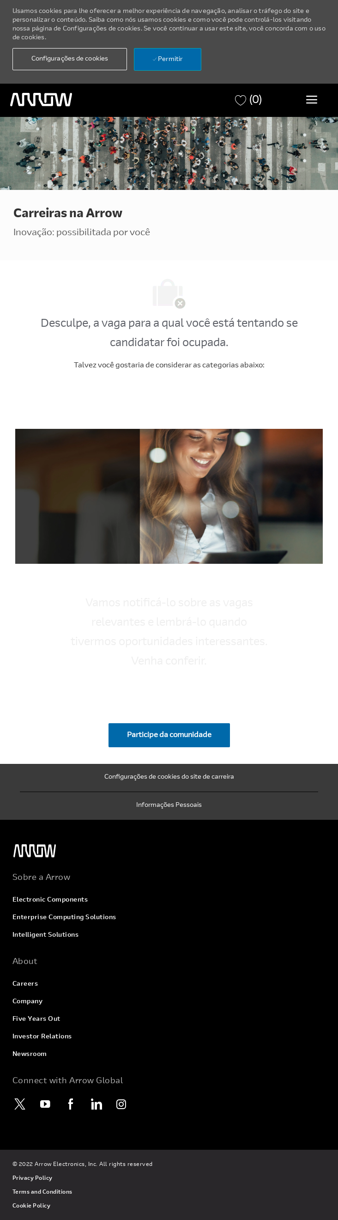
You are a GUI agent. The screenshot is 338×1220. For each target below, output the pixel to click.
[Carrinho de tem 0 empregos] (248, 100)
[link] (169, 851)
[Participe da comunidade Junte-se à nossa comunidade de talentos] (169, 735)
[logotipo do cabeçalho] (41, 100)
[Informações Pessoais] (169, 806)
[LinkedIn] (96, 1104)
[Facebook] (71, 1104)
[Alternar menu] (311, 99)
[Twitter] (20, 1104)
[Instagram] (122, 1104)
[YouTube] (45, 1104)
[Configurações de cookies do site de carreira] (169, 778)
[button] (69, 59)
